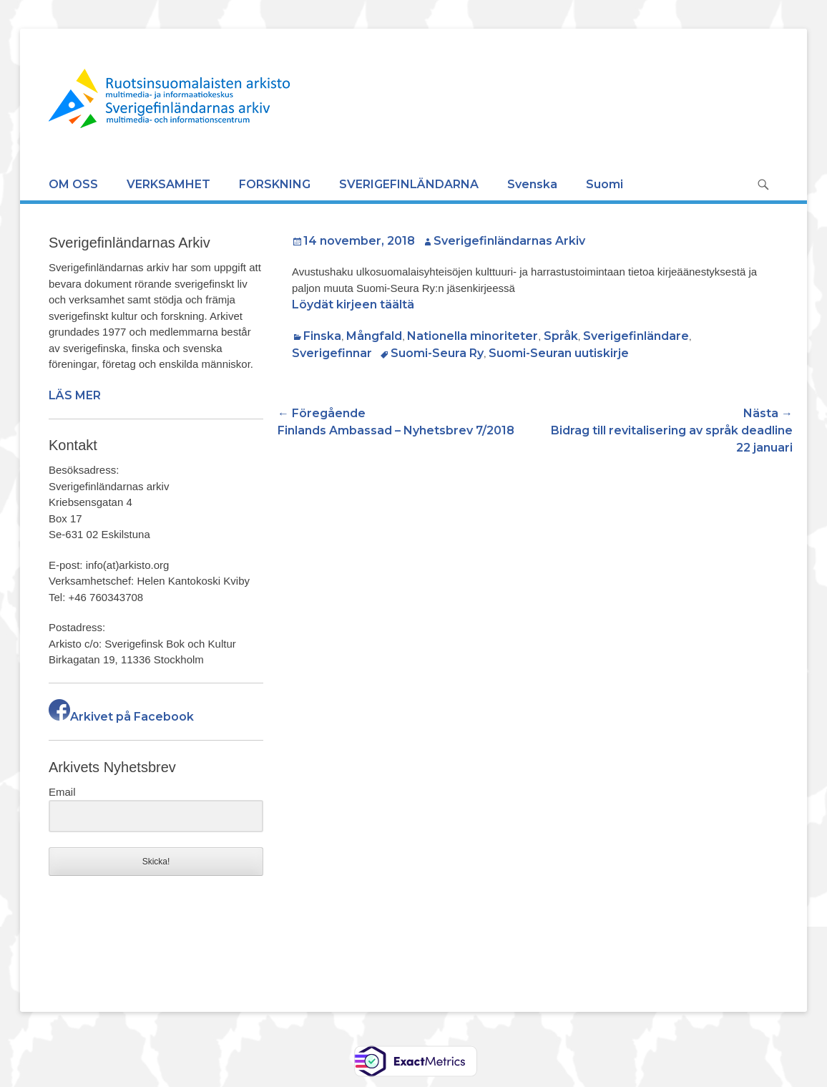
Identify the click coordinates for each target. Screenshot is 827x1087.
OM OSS (73, 184)
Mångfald (374, 336)
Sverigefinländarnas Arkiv (509, 241)
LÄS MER (75, 395)
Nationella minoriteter (472, 336)
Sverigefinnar (332, 353)
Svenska (532, 184)
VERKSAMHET (168, 184)
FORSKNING (274, 184)
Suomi (604, 184)
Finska (322, 336)
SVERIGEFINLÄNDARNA (409, 184)
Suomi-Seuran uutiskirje (559, 353)
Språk (561, 336)
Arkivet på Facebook (121, 716)
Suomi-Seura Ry (437, 353)
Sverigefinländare (636, 336)
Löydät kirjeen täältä (353, 304)
